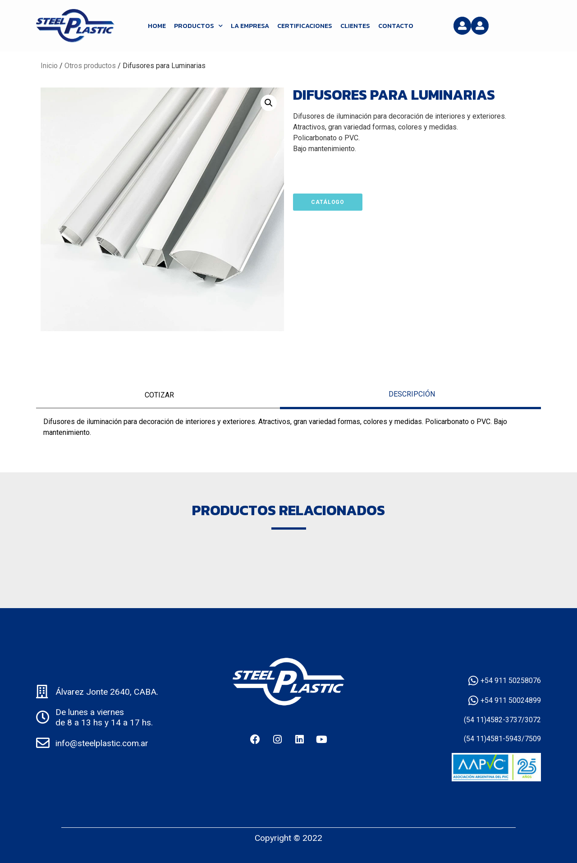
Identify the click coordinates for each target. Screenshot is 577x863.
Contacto (395, 26)
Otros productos (90, 65)
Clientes (355, 26)
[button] (269, 103)
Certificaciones (304, 26)
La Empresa (250, 26)
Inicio (49, 65)
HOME (157, 26)
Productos (198, 25)
